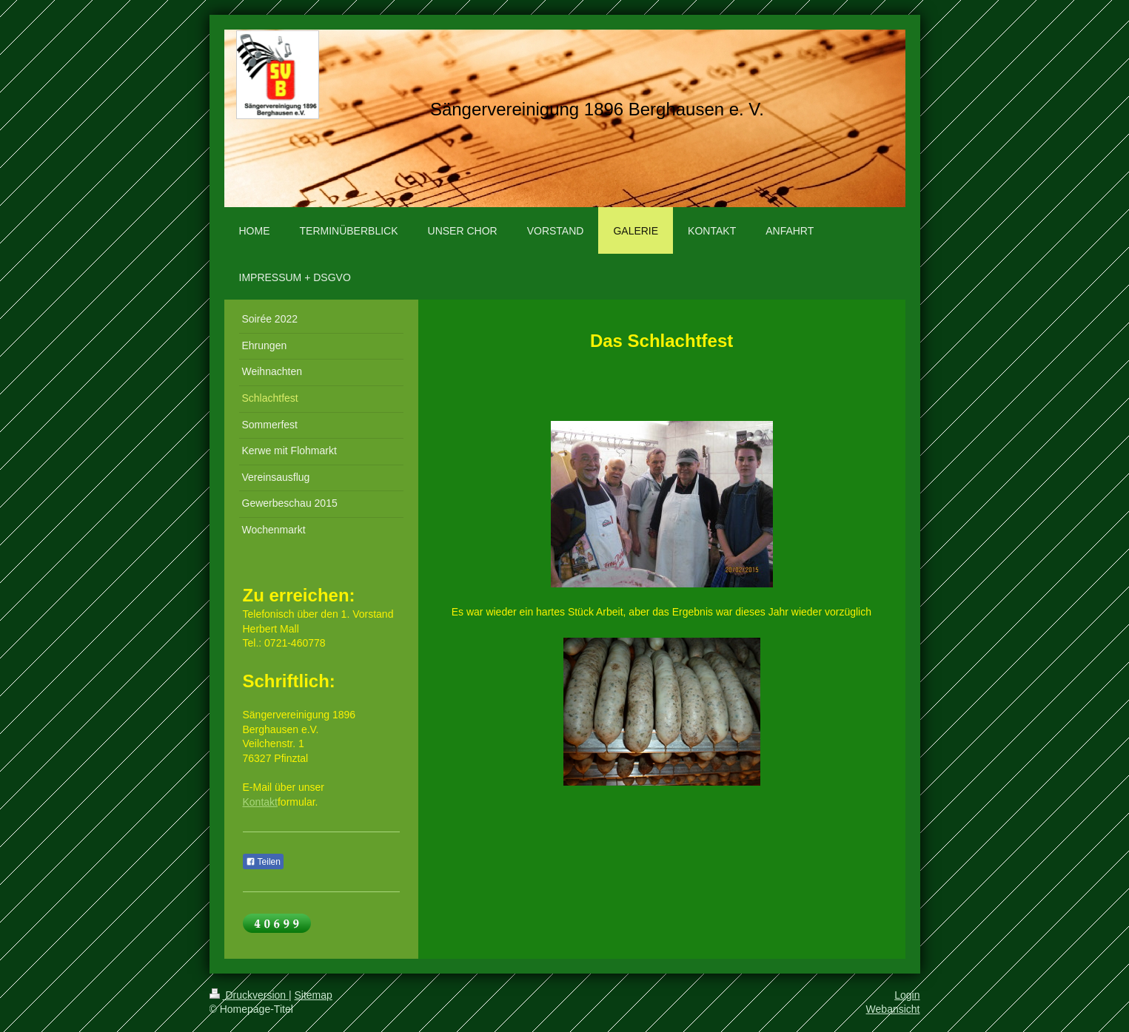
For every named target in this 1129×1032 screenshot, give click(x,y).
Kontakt (260, 802)
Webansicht (893, 1009)
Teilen (263, 862)
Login (906, 995)
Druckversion (249, 995)
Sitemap (313, 995)
